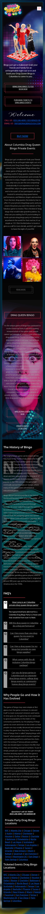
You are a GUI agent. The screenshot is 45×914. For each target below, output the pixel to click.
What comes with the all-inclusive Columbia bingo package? (23, 663)
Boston (25, 836)
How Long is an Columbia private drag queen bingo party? (23, 603)
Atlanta (17, 833)
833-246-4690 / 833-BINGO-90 (27, 120)
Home (6, 789)
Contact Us (35, 789)
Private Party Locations (22, 427)
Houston (9, 836)
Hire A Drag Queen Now (22, 413)
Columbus (23, 859)
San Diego (33, 856)
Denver (36, 830)
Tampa (8, 856)
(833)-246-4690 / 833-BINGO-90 (23, 814)
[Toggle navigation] (39, 8)
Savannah (18, 853)
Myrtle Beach (22, 883)
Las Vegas (16, 842)
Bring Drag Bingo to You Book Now (23, 88)
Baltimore (10, 839)
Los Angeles (31, 845)
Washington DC (20, 856)
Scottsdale (28, 842)
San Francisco (31, 853)
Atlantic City (16, 830)
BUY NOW (22, 136)
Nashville (9, 848)
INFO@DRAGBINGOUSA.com (27, 123)
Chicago (27, 830)
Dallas (17, 836)
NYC (7, 830)
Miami (31, 850)
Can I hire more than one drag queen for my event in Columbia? (23, 636)
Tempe (21, 845)
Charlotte (35, 836)
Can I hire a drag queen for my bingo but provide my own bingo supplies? (23, 649)
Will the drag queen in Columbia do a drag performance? (23, 624)
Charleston (28, 833)
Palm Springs (11, 859)
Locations (24, 789)
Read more (21, 290)
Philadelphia (23, 839)
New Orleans (20, 850)
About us (15, 789)
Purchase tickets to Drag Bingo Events (23, 101)
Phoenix (18, 848)
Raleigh (8, 853)
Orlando (8, 850)
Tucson (27, 848)
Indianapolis (10, 845)
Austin (9, 833)
